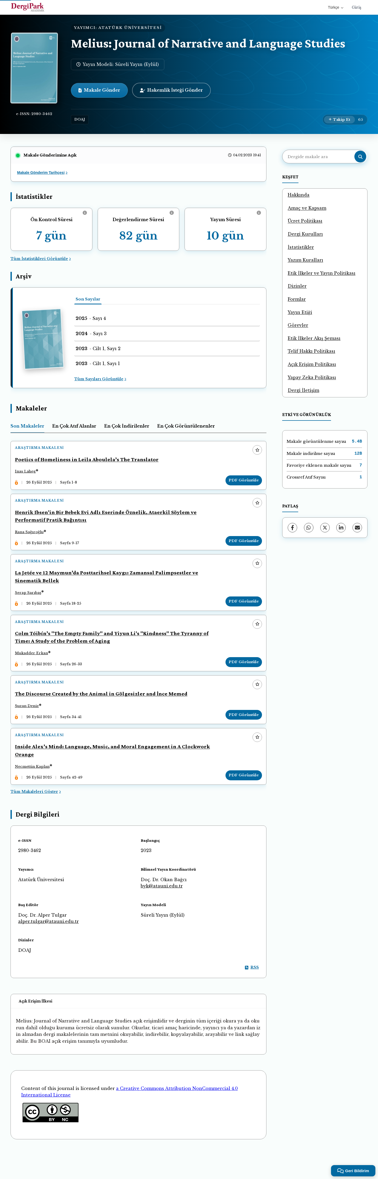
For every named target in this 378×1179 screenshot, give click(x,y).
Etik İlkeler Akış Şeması (314, 338)
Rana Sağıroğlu (31, 539)
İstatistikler (301, 247)
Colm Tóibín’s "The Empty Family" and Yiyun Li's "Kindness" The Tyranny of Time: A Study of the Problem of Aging (114, 654)
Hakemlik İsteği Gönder (171, 90)
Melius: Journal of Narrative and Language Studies (208, 43)
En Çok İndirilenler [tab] (126, 426)
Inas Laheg (27, 474)
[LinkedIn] (341, 527)
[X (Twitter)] (325, 527)
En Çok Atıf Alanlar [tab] (74, 426)
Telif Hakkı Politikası (311, 351)
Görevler (298, 325)
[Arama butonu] (360, 157)
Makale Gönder (99, 90)
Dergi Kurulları (305, 234)
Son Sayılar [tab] (88, 299)
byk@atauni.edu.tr (162, 915)
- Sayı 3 (91, 333)
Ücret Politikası (305, 221)
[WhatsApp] (308, 527)
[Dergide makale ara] (324, 156)
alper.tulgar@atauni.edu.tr (48, 950)
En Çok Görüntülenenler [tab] (186, 426)
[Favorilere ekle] (255, 452)
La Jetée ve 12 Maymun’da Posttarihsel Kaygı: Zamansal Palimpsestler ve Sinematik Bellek (109, 588)
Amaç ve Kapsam (307, 208)
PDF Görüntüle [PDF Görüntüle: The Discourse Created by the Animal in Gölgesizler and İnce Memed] (241, 736)
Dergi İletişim (303, 390)
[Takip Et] (339, 120)
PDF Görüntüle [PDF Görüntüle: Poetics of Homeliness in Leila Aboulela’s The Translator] (241, 482)
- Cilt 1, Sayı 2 (98, 348)
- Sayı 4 (91, 318)
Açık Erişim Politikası (312, 364)
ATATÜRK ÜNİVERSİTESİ (130, 27)
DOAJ (79, 119)
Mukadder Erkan (33, 670)
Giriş (356, 7)
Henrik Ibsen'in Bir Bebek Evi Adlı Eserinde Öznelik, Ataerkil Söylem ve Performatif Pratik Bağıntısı (108, 523)
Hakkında (298, 195)
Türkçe (335, 7)
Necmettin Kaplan (34, 793)
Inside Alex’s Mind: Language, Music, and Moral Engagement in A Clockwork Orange (114, 777)
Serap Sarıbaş (30, 605)
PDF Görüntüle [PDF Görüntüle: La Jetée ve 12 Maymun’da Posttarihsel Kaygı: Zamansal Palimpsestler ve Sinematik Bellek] (241, 613)
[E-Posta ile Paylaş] (357, 527)
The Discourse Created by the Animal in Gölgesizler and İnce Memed (103, 716)
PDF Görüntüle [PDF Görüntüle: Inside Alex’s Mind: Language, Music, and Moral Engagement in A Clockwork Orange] (241, 802)
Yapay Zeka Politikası (312, 377)
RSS (252, 996)
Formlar (297, 299)
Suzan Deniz (29, 727)
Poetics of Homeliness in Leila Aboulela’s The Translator (89, 462)
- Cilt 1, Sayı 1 (98, 363)
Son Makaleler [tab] (27, 426)
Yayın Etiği (300, 312)
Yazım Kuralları (305, 260)
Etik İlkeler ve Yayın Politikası (321, 273)
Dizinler (297, 286)
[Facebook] (292, 527)
